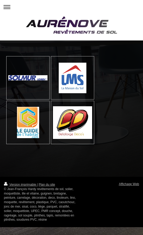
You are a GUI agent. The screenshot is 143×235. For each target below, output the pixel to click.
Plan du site (47, 184)
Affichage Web (129, 184)
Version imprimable (20, 184)
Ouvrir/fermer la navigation (71, 7)
